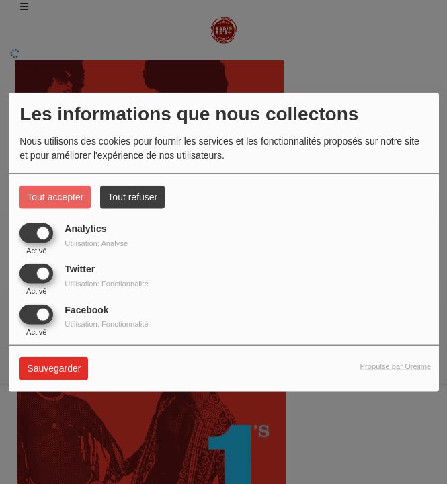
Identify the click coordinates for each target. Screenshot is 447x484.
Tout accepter (55, 197)
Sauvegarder (54, 368)
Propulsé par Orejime (396, 366)
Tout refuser (132, 197)
